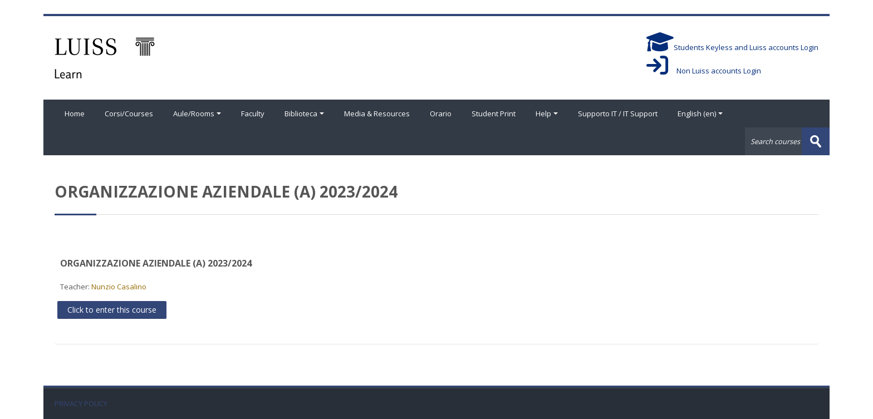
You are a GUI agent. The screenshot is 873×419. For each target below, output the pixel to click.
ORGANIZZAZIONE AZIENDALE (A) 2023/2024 (156, 263)
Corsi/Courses (129, 114)
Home (75, 114)
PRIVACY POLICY (81, 404)
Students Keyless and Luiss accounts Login (732, 47)
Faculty (252, 114)
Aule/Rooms (197, 114)
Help (547, 114)
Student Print (494, 114)
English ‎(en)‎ (700, 114)
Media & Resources (377, 114)
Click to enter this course (111, 309)
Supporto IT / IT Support (618, 114)
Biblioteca (304, 114)
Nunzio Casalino (118, 287)
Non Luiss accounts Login (703, 71)
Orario (441, 114)
